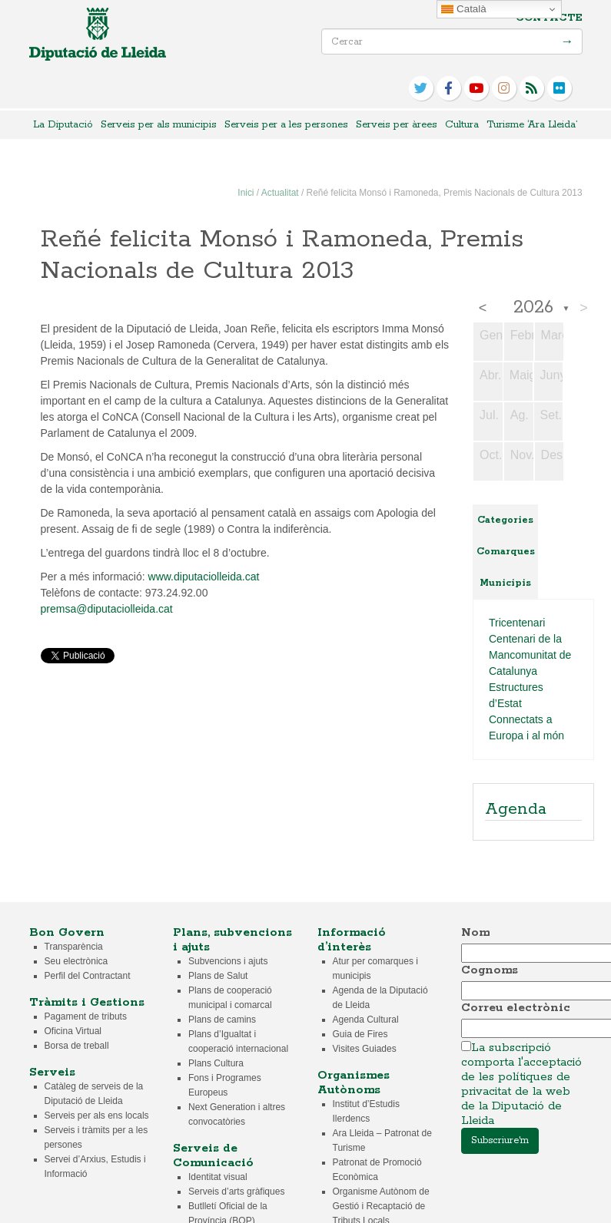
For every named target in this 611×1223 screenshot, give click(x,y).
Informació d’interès (351, 939)
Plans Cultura (216, 1063)
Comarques (506, 551)
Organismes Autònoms (353, 1082)
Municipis (505, 583)
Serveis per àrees (396, 124)
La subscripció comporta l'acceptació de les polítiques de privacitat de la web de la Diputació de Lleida (521, 1084)
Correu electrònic (515, 1007)
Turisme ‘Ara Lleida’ (531, 124)
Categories (505, 520)
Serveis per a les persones (286, 124)
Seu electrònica (76, 961)
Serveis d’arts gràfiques (236, 1191)
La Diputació (63, 124)
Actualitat (280, 192)
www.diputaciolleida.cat (204, 576)
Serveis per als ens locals (97, 1115)
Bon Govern (67, 932)
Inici (245, 192)
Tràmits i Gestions (86, 1002)
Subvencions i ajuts (227, 961)
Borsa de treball (77, 1045)
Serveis (52, 1072)
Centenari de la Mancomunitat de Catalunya (530, 655)
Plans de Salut (217, 975)
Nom (475, 932)
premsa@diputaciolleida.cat (107, 609)
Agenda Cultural (366, 1019)
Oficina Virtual (73, 1031)
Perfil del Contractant (88, 975)
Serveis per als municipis (159, 124)
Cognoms (489, 970)
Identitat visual (217, 1177)
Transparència (74, 946)
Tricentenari (517, 622)
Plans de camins (222, 1019)
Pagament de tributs (86, 1016)
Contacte (549, 18)
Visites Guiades (365, 1048)
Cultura (462, 124)
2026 (533, 308)
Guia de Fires (360, 1034)
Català (463, 9)
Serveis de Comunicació (213, 1155)
